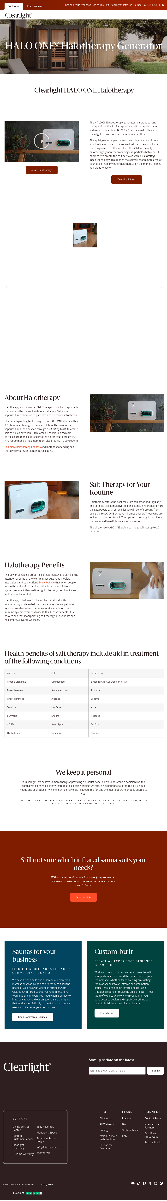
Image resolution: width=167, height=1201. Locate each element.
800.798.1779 (43, 1154)
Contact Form (152, 1119)
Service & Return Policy (46, 1141)
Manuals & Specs (47, 1133)
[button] (160, 15)
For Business (34, 6)
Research (127, 1119)
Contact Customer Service (23, 1138)
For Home (13, 6)
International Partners (152, 1127)
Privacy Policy (47, 1185)
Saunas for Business (106, 1147)
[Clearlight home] (20, 15)
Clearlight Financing (18, 1147)
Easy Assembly (45, 1127)
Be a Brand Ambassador (151, 1136)
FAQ (124, 1137)
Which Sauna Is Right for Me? (108, 1138)
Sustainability (130, 1131)
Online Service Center (21, 1129)
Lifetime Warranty (23, 1155)
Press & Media (152, 1143)
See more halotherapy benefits (23, 447)
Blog (124, 1125)
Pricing (104, 1131)
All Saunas (106, 1119)
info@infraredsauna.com (47, 1148)
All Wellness (107, 1125)
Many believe (47, 582)
